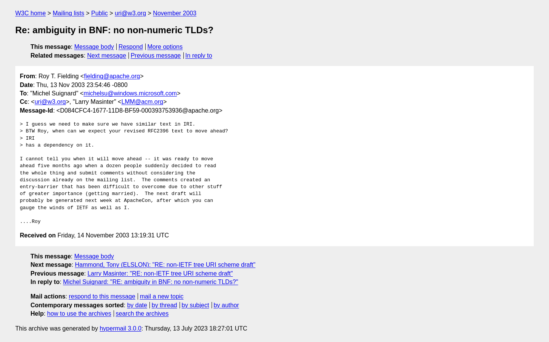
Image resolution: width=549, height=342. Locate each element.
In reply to (198, 55)
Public (99, 13)
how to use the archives (79, 313)
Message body (94, 47)
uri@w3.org (130, 13)
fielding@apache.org (112, 76)
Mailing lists (68, 13)
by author (226, 305)
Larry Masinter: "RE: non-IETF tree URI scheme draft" (160, 273)
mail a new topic (162, 296)
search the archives (142, 313)
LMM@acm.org (142, 101)
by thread (164, 305)
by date (137, 305)
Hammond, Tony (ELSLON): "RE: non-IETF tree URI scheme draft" (165, 264)
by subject (195, 305)
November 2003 (174, 13)
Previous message (156, 55)
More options (165, 47)
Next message (106, 55)
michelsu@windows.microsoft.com (130, 93)
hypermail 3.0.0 (120, 328)
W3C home (30, 13)
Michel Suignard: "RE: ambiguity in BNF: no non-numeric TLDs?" (150, 282)
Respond (131, 47)
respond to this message (102, 296)
